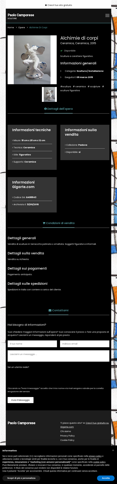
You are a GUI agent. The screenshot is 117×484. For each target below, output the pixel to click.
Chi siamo (65, 431)
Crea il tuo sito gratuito (58, 5)
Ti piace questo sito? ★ (84, 425)
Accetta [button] (106, 478)
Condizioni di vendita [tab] (58, 223)
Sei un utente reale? (18, 367)
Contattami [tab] (58, 310)
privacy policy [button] (95, 456)
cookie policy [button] (99, 462)
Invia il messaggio (20, 400)
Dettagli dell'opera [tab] (58, 108)
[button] (113, 450)
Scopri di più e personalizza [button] (21, 478)
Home (11, 28)
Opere (21, 28)
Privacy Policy (67, 435)
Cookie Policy (67, 440)
